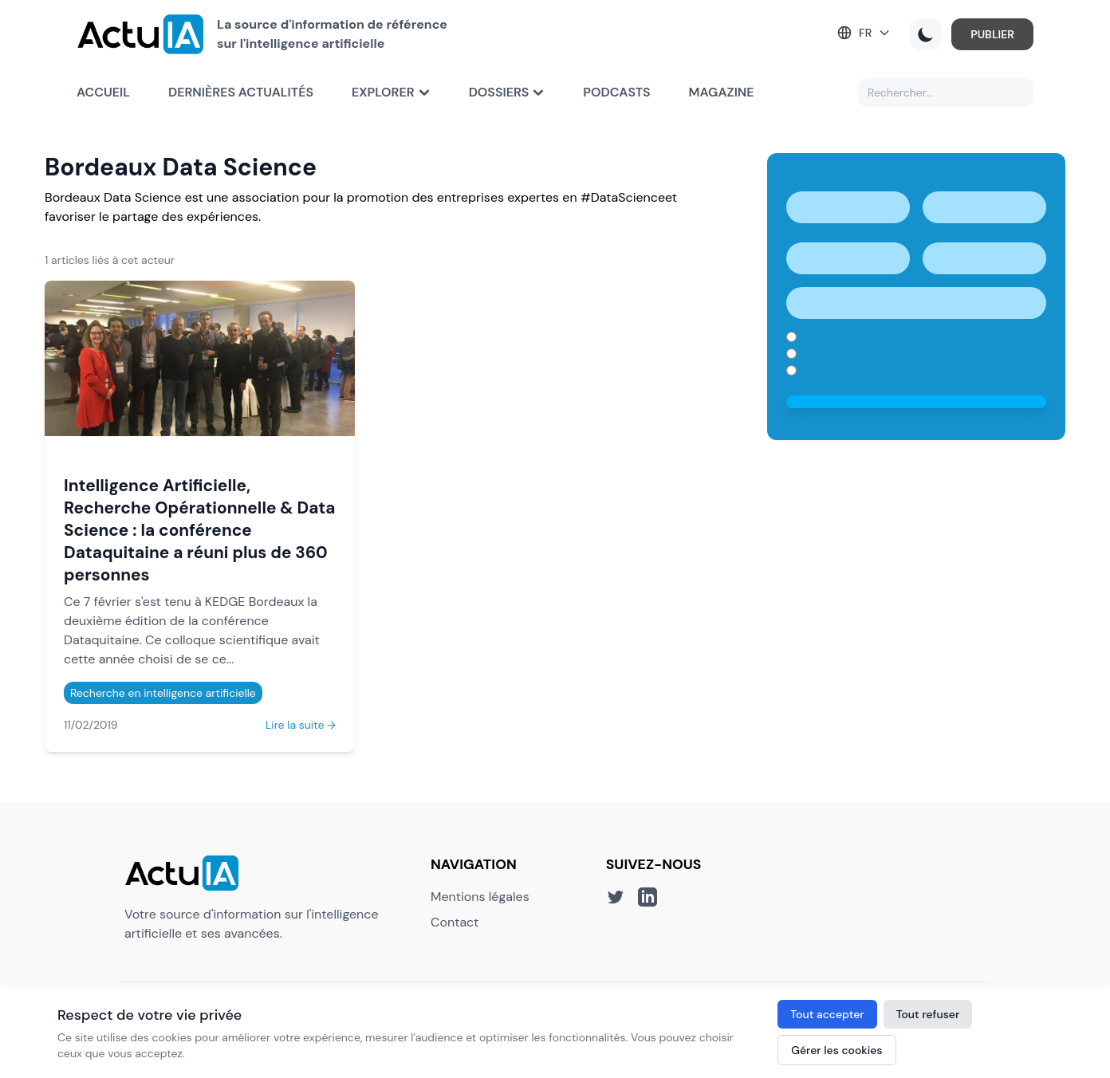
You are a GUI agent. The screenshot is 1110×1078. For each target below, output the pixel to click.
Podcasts (616, 92)
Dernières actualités (240, 92)
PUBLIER (992, 34)
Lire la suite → (301, 725)
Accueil (103, 92)
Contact (454, 922)
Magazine (721, 92)
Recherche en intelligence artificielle (163, 693)
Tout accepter (827, 1014)
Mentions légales (480, 896)
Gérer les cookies (836, 1050)
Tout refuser (928, 1014)
